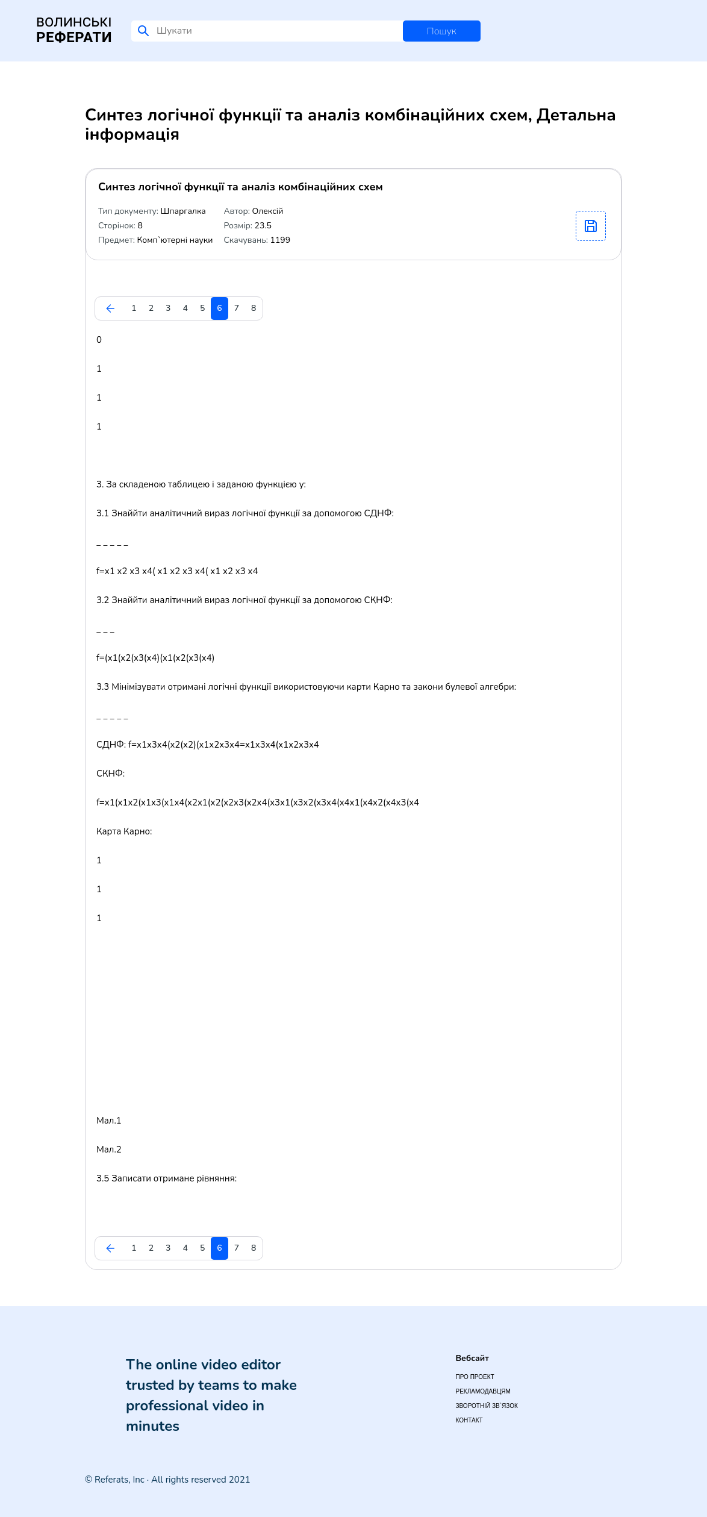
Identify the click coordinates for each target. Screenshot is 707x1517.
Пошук (441, 31)
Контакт (468, 1420)
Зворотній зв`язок (486, 1406)
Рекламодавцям (482, 1391)
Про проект (474, 1377)
